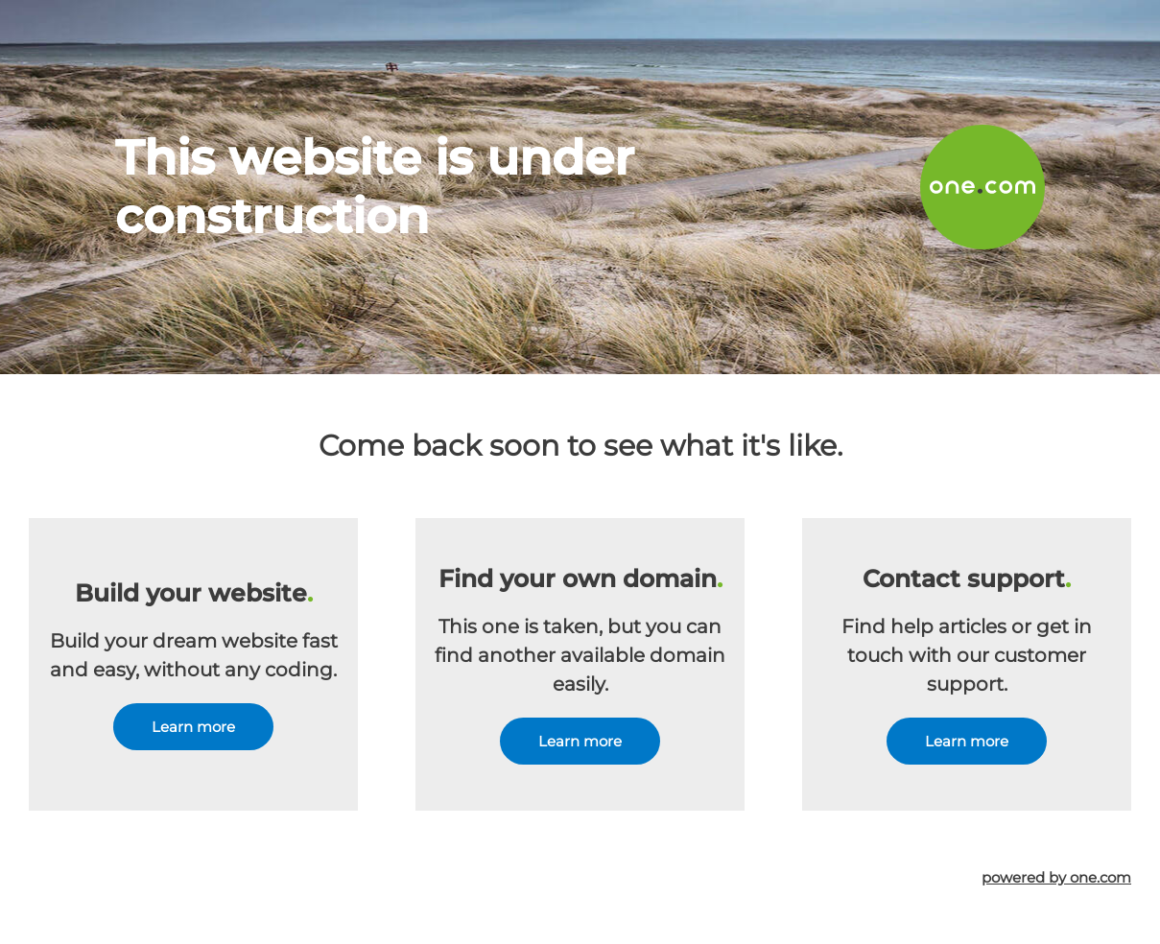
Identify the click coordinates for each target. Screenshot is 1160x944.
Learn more (193, 727)
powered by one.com (1056, 877)
